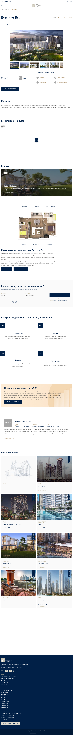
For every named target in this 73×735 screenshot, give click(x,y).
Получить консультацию (13, 401)
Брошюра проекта (6, 268)
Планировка (51, 24)
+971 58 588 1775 (6, 719)
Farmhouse (4, 700)
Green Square (5, 692)
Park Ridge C (5, 707)
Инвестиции (36, 24)
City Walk (4, 698)
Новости (3, 680)
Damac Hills (4, 703)
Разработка (33, 733)
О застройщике (65, 24)
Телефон (27, 293)
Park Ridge (4, 705)
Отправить (59, 295)
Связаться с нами (6, 723)
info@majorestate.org (7, 717)
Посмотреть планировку (21, 268)
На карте (22, 24)
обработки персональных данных (60, 300)
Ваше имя (3, 293)
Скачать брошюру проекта (10, 88)
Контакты (4, 684)
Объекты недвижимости (8, 676)
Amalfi (3, 696)
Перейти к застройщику (9, 438)
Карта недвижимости (7, 678)
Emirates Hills (5, 694)
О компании (4, 682)
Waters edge (5, 701)
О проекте (8, 24)
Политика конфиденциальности (36, 731)
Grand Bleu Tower (6, 690)
